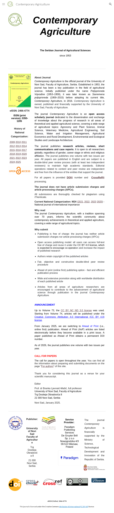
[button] (3, 4)
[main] (65, 25)
